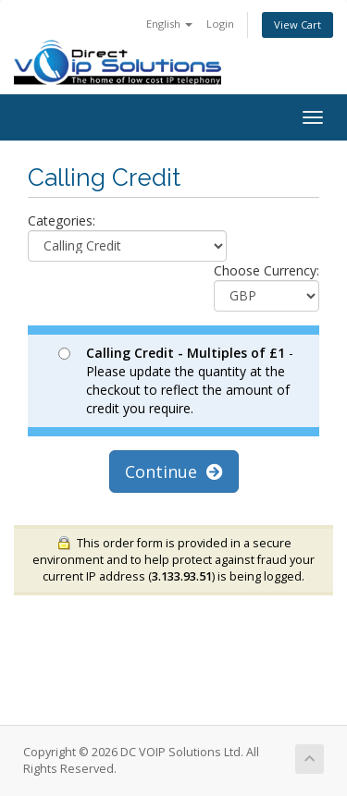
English (169, 24)
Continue (174, 471)
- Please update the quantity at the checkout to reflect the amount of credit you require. (175, 380)
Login (220, 24)
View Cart (297, 24)
